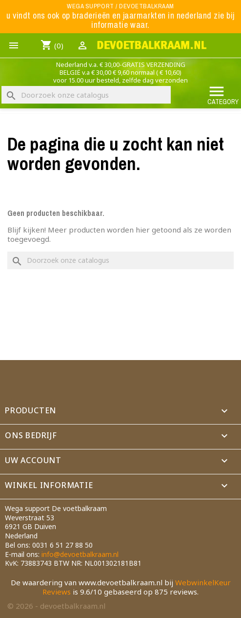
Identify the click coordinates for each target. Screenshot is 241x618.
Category (223, 94)
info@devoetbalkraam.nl (80, 554)
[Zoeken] (86, 95)
